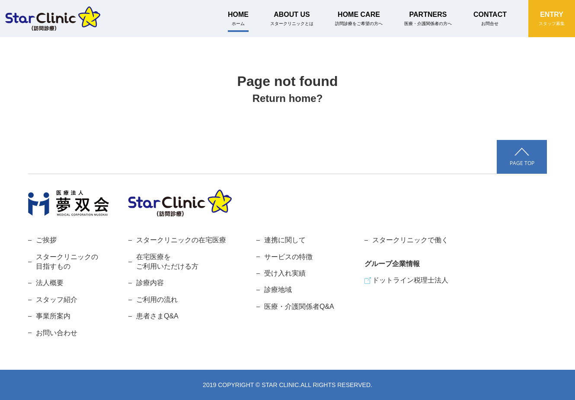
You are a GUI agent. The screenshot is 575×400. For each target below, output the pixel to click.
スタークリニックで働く (410, 240)
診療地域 (278, 289)
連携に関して (285, 240)
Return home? (287, 98)
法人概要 (50, 282)
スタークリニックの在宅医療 (181, 240)
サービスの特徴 (288, 256)
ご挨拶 (46, 240)
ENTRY (552, 18)
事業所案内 (53, 316)
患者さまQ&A (157, 316)
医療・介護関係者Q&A (299, 306)
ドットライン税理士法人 (410, 280)
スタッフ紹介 (56, 299)
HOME (238, 18)
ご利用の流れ (157, 299)
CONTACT (490, 18)
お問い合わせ (56, 333)
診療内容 (150, 282)
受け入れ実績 (285, 273)
